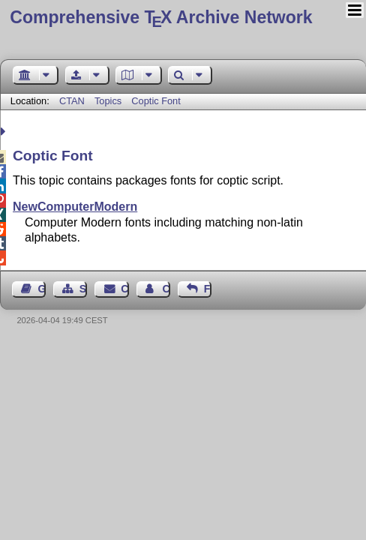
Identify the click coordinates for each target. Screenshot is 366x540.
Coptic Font (155, 100)
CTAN (72, 100)
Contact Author (166, 289)
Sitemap (83, 289)
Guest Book (42, 289)
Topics (109, 100)
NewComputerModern (75, 206)
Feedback (208, 289)
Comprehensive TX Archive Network (161, 17)
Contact (124, 289)
